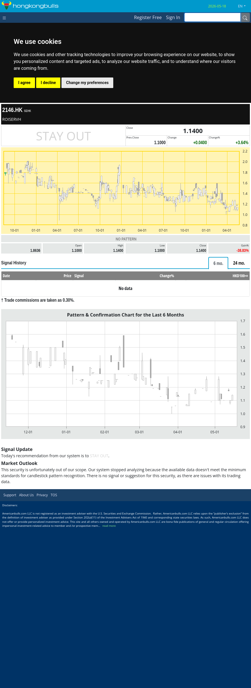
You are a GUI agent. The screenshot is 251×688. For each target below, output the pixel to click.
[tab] (218, 263)
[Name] (245, 17)
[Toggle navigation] (5, 17)
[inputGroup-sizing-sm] (212, 17)
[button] (244, 6)
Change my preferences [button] (87, 82)
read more (109, 526)
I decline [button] (48, 82)
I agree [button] (24, 82)
